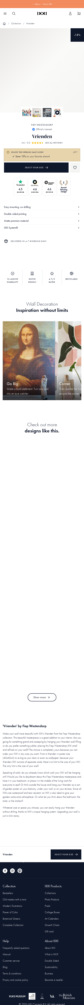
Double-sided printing (42, 213)
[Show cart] (79, 13)
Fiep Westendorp (42, 124)
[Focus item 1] (42, 73)
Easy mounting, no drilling (42, 207)
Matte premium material (42, 220)
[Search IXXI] (13, 13)
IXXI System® (42, 227)
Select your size (36, 167)
